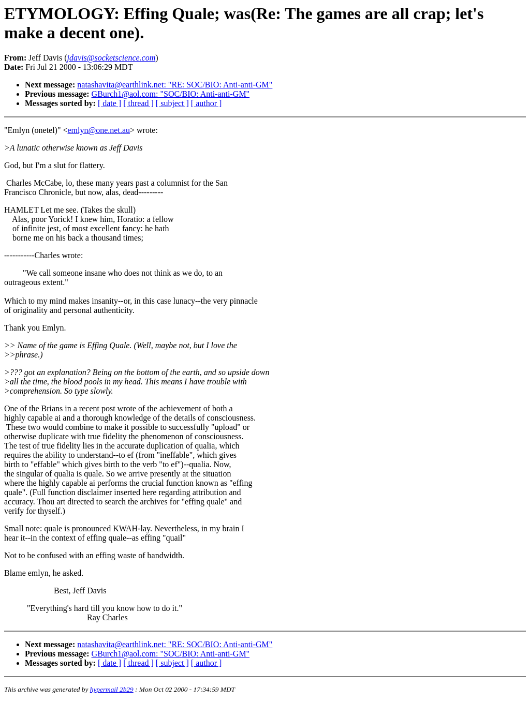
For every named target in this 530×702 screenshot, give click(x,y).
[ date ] (109, 103)
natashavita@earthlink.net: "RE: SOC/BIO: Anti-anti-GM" (174, 84)
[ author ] (206, 103)
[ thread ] (138, 103)
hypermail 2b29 (112, 689)
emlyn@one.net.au (99, 130)
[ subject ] (172, 103)
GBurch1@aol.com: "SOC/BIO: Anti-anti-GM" (171, 93)
